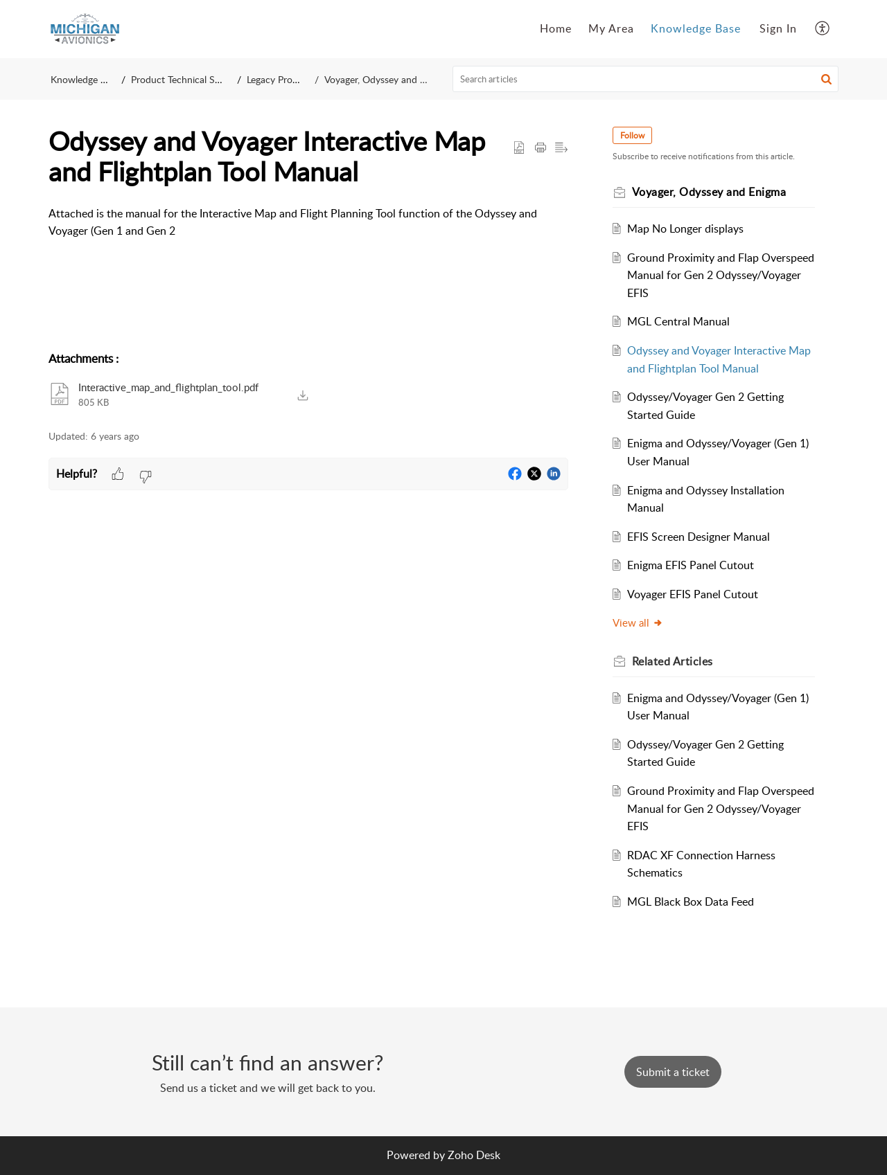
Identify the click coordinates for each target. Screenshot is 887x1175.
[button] (822, 29)
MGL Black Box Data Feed (690, 901)
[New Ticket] (672, 1071)
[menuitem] (778, 29)
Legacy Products (281, 79)
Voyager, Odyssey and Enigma (387, 79)
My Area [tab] (611, 28)
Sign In (778, 28)
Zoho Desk (474, 1155)
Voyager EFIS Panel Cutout (692, 594)
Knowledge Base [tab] (696, 28)
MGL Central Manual (678, 321)
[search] (646, 79)
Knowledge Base (86, 79)
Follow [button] (632, 135)
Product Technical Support (187, 79)
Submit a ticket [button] (673, 1071)
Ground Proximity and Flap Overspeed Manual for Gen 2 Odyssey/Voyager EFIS (720, 275)
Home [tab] (556, 28)
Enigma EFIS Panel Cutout (690, 565)
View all (638, 622)
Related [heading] (672, 661)
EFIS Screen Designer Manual (698, 536)
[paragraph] (308, 222)
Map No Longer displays (685, 228)
